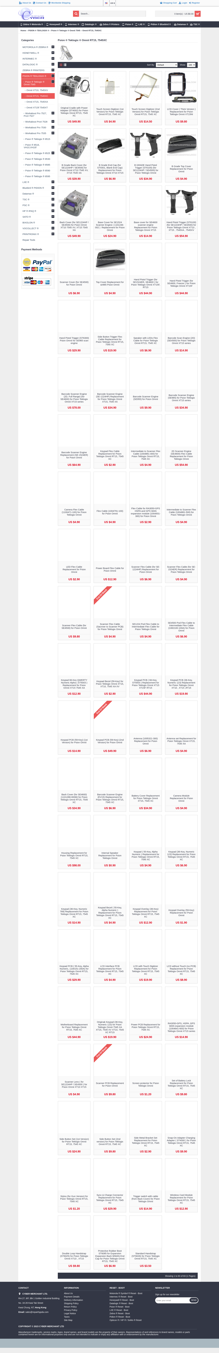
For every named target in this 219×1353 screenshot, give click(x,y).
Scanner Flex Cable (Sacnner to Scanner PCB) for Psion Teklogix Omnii (109, 626)
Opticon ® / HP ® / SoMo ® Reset (126, 1320)
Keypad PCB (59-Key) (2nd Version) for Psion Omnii (110, 741)
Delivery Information (73, 1300)
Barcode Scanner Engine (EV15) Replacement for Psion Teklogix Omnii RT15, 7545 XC (110, 798)
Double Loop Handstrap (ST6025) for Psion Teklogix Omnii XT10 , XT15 (74, 1256)
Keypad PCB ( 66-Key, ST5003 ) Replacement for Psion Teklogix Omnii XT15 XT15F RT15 (145, 684)
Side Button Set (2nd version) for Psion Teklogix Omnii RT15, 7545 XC (110, 1141)
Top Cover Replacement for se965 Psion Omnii (110, 283)
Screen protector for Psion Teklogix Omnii (145, 1084)
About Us (68, 1293)
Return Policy (70, 1307)
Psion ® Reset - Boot (120, 1307)
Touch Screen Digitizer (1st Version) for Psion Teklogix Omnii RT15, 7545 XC (109, 112)
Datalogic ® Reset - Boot (121, 1303)
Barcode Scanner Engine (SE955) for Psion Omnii (145, 397)
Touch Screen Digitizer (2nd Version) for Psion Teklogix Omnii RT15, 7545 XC (146, 112)
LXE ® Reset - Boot (119, 1310)
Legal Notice (70, 1313)
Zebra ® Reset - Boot (120, 1313)
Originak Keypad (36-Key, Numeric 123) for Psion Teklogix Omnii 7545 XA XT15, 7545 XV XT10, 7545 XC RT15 (110, 1027)
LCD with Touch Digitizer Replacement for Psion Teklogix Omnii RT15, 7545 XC (145, 970)
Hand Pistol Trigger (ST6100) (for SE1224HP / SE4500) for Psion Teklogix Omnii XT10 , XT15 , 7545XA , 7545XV (181, 226)
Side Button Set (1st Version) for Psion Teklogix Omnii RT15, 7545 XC (74, 1141)
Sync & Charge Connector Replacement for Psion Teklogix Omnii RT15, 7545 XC (110, 1199)
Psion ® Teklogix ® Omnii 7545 (65, 30)
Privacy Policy (70, 1310)
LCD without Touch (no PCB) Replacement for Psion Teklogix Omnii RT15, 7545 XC (181, 970)
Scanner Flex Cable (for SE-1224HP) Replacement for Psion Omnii (145, 569)
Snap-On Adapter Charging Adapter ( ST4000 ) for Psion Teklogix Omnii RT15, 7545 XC (181, 1141)
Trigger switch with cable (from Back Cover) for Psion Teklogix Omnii (146, 1199)
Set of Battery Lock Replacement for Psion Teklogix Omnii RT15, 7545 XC (181, 1084)
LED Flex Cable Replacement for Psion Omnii (74, 569)
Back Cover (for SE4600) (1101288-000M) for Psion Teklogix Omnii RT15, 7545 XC (74, 798)
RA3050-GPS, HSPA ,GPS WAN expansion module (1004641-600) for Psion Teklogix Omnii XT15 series (181, 1027)
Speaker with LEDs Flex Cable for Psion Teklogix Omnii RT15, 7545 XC (145, 340)
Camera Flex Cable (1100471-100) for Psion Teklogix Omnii (74, 512)
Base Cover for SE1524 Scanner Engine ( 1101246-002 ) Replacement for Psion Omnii (110, 226)
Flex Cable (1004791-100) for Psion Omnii (110, 512)
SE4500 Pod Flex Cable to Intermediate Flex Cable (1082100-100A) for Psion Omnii (181, 626)
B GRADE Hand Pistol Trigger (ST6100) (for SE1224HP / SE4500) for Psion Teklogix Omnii (145, 169)
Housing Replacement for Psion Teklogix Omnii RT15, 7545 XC (74, 855)
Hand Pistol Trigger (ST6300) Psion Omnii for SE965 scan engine (74, 340)
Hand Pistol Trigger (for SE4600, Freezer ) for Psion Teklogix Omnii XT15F (181, 283)
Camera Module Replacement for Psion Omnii (181, 798)
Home (23, 30)
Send (193, 1300)
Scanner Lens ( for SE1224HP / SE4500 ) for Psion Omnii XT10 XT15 (74, 1084)
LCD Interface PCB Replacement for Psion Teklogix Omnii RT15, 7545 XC (110, 970)
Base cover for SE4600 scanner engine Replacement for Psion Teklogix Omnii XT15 (145, 226)
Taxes (67, 1317)
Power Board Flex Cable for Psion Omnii (110, 569)
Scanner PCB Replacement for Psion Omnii (110, 1084)
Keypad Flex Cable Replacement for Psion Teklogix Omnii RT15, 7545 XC (110, 455)
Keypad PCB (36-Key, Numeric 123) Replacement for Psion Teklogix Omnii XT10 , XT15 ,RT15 (181, 684)
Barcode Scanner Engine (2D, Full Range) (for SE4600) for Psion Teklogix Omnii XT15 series (74, 398)
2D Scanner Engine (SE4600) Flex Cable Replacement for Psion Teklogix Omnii (181, 455)
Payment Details (72, 1296)
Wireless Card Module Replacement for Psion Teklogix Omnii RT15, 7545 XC (181, 1199)
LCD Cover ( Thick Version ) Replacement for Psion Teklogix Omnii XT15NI (181, 112)
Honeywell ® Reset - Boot (122, 1300)
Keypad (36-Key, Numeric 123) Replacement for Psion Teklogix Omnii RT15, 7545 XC (181, 855)
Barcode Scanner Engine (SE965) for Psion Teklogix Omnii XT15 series (181, 398)
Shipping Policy (71, 1303)
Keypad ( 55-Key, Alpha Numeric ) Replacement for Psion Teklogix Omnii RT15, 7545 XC (146, 855)
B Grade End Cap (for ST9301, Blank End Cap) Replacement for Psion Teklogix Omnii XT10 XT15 (109, 169)
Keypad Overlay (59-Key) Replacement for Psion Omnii (181, 913)
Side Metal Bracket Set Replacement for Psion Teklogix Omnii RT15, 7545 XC (145, 1141)
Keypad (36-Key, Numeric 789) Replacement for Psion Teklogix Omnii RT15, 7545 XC (74, 913)
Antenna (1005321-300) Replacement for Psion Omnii (146, 741)
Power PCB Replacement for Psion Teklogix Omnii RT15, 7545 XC (145, 1027)
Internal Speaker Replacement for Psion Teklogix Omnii (110, 855)
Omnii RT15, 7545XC (92, 30)
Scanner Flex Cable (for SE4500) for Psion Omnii (74, 626)
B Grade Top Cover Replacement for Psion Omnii (181, 169)
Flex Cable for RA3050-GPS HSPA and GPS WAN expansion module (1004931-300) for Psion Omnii (145, 512)
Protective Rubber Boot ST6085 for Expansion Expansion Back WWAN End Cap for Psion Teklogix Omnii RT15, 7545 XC (109, 1256)
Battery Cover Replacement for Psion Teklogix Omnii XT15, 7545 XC (146, 798)
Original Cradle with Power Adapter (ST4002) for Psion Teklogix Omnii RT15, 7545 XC (74, 112)
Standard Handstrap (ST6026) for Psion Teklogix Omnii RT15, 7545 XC (146, 1256)
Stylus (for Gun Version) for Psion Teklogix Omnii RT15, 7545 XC (74, 1199)
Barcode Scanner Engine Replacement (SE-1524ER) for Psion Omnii (74, 455)
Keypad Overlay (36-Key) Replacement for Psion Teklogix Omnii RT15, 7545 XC (145, 913)
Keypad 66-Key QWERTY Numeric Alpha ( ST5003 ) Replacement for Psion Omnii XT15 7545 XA (74, 684)
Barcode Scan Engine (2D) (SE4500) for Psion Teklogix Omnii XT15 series (181, 340)
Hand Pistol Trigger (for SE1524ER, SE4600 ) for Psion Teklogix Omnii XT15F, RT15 (145, 283)
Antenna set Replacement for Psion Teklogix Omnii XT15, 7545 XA (181, 741)
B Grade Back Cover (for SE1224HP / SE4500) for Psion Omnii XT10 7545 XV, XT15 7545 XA (74, 169)
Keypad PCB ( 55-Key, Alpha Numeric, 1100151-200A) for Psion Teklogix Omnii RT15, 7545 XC (74, 970)
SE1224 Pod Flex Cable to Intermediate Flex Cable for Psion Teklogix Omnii (145, 626)
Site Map (68, 1320)
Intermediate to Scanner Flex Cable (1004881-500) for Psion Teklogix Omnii (181, 512)
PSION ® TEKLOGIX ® (38, 30)
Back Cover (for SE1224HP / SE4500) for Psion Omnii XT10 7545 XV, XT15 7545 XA (74, 226)
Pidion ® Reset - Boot (120, 1317)
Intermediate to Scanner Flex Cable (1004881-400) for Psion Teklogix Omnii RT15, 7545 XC (145, 455)
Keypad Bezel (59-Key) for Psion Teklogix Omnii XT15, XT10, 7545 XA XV (110, 684)
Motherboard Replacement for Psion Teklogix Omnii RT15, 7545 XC (74, 1027)
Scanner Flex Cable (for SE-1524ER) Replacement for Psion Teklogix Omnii (181, 569)
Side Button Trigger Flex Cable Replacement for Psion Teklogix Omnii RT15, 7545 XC (110, 340)
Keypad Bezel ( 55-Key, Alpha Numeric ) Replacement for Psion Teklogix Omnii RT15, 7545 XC (110, 912)
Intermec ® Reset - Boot (121, 1296)
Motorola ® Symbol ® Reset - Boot (126, 1293)
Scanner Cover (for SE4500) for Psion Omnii (74, 283)
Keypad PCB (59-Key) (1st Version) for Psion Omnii (74, 741)
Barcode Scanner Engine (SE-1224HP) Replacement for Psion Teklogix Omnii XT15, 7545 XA (110, 398)
